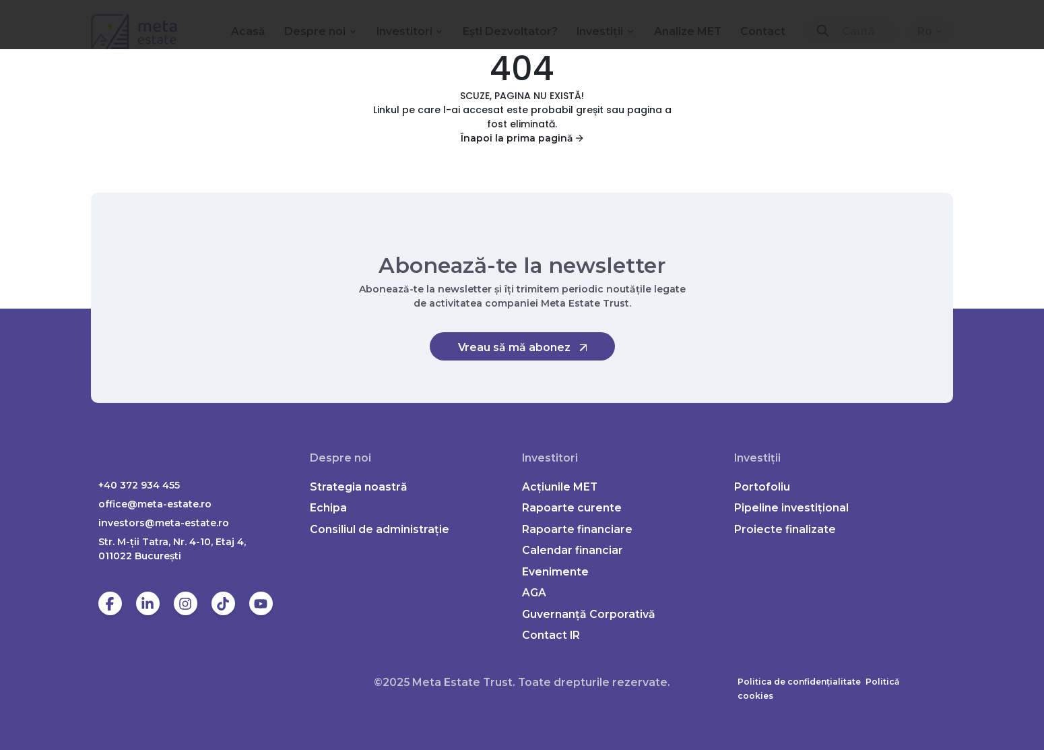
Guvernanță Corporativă (588, 614)
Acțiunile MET (559, 486)
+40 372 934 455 (139, 485)
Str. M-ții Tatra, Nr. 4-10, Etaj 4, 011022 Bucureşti (172, 549)
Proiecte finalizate (785, 529)
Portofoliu (762, 486)
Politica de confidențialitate (799, 682)
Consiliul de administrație (379, 529)
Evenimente (555, 571)
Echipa (328, 507)
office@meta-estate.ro (154, 504)
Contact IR (551, 635)
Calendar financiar (572, 550)
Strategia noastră (358, 486)
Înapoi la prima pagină (522, 138)
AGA (534, 592)
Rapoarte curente (572, 507)
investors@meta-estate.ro (163, 523)
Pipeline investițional (791, 507)
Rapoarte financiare (577, 529)
